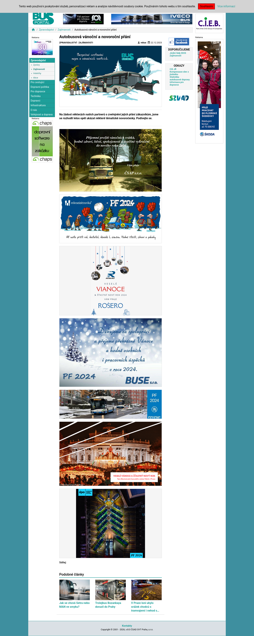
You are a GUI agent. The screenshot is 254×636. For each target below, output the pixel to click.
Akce (35, 77)
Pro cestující (37, 82)
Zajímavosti (64, 29)
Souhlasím (206, 6)
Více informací (226, 6)
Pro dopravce (37, 91)
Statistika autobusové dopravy (180, 78)
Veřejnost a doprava (41, 114)
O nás (33, 110)
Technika (35, 96)
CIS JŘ (173, 69)
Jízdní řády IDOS (178, 53)
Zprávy (36, 64)
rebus (141, 42)
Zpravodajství (46, 29)
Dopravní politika (39, 87)
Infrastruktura (38, 105)
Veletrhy (37, 73)
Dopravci (35, 100)
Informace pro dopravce (177, 83)
